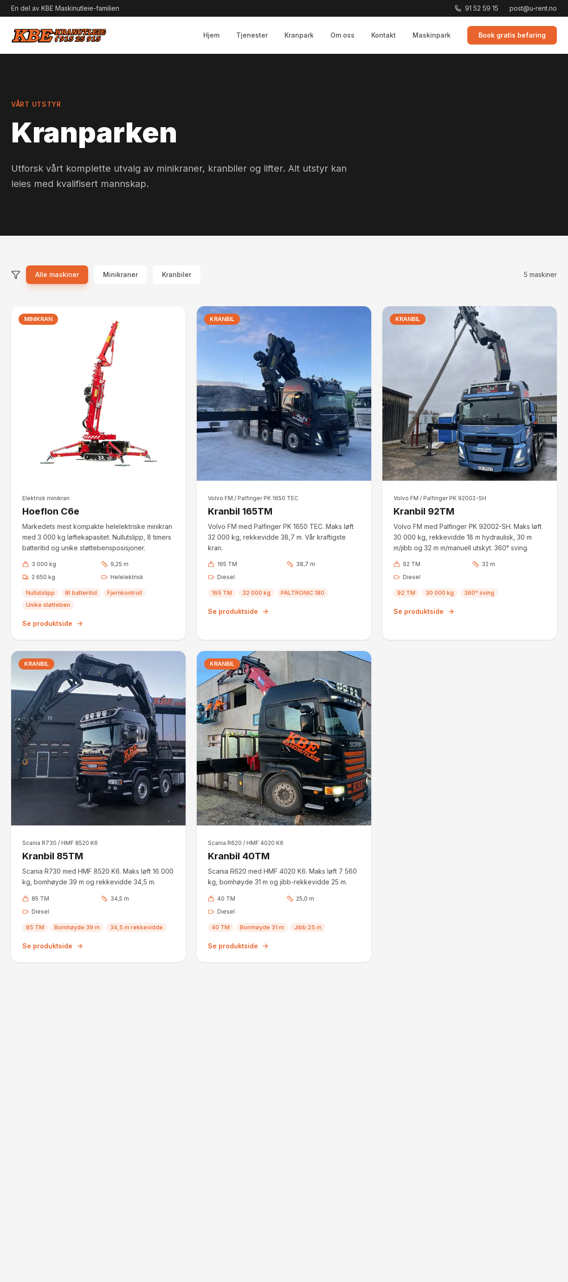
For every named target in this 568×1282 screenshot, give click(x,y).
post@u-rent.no (533, 8)
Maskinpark (432, 35)
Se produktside (53, 623)
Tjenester (252, 35)
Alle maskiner (57, 274)
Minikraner (120, 274)
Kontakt (383, 35)
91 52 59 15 (476, 8)
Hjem (211, 35)
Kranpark (299, 35)
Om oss (342, 35)
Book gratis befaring (512, 35)
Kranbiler (176, 274)
